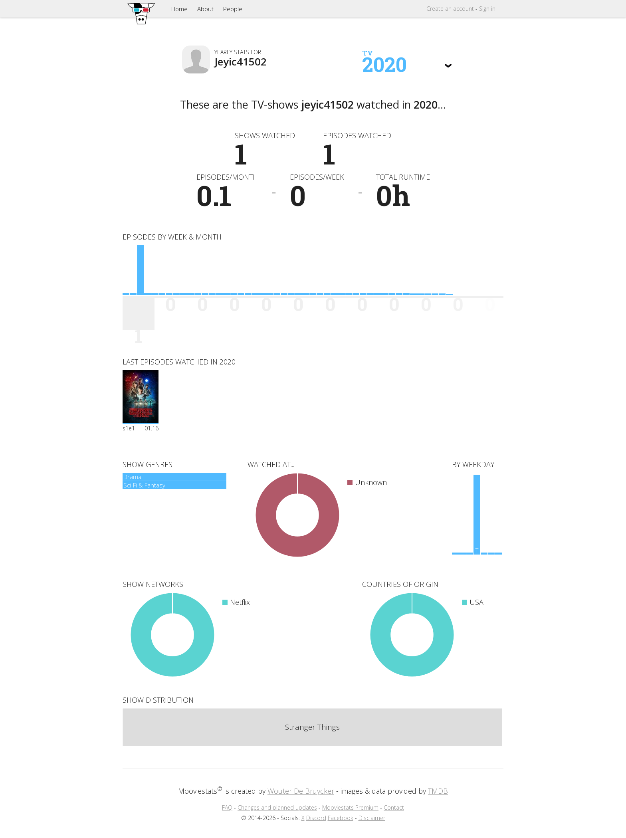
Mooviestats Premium (350, 807)
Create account (450, 8)
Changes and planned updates (277, 807)
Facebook (340, 818)
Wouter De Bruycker (300, 791)
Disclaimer (372, 818)
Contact (394, 807)
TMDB (438, 791)
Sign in (487, 8)
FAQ (227, 807)
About (205, 9)
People (232, 9)
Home (179, 9)
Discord (316, 818)
